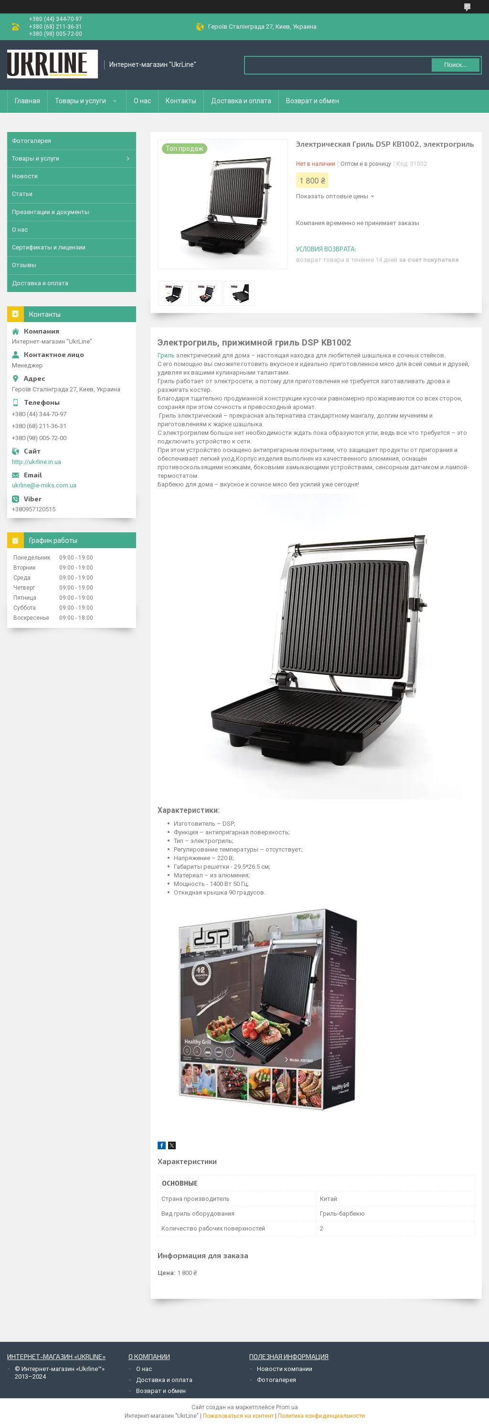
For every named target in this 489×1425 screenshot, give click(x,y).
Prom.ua (287, 1407)
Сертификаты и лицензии (48, 247)
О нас (142, 101)
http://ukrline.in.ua (36, 461)
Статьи (22, 193)
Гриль (166, 355)
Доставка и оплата (241, 101)
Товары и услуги (80, 101)
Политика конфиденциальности (321, 1416)
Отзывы (24, 265)
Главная (27, 101)
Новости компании (284, 1368)
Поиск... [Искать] (455, 64)
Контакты (181, 101)
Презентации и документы (50, 212)
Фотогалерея (31, 140)
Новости (25, 176)
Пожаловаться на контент (238, 1416)
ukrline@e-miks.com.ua (44, 485)
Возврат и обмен (312, 101)
